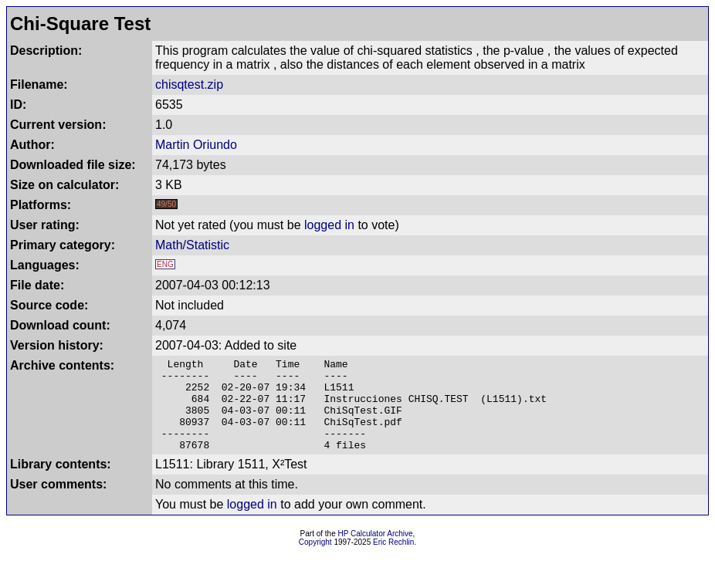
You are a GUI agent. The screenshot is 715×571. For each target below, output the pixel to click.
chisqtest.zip (189, 84)
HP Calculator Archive (375, 552)
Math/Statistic (192, 245)
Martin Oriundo (196, 144)
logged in (329, 224)
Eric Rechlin (393, 560)
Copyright (315, 560)
